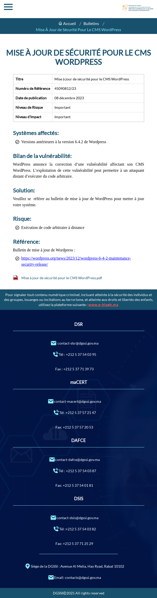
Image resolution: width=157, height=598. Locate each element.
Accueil (69, 23)
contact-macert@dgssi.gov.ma (74, 401)
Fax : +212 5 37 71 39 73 (74, 369)
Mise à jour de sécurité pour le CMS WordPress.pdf (61, 278)
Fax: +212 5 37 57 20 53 (74, 427)
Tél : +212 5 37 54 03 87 (74, 470)
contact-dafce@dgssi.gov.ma (74, 459)
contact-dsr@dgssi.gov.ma (74, 343)
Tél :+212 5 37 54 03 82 (74, 529)
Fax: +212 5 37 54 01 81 (74, 485)
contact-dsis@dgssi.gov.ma (74, 517)
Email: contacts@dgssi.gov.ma (74, 577)
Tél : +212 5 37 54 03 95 (74, 354)
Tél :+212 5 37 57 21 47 (74, 412)
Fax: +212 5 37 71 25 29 (74, 543)
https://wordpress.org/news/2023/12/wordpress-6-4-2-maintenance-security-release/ (76, 261)
